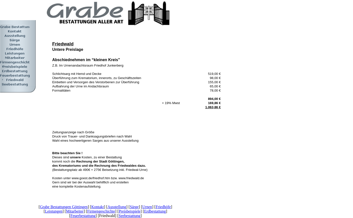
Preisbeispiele (129, 211)
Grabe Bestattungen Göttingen (64, 207)
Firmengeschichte (101, 211)
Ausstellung (116, 207)
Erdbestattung (155, 211)
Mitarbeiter (75, 211)
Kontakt (97, 207)
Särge (134, 207)
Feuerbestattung (82, 216)
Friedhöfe (163, 207)
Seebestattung (129, 216)
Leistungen (53, 211)
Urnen (147, 207)
